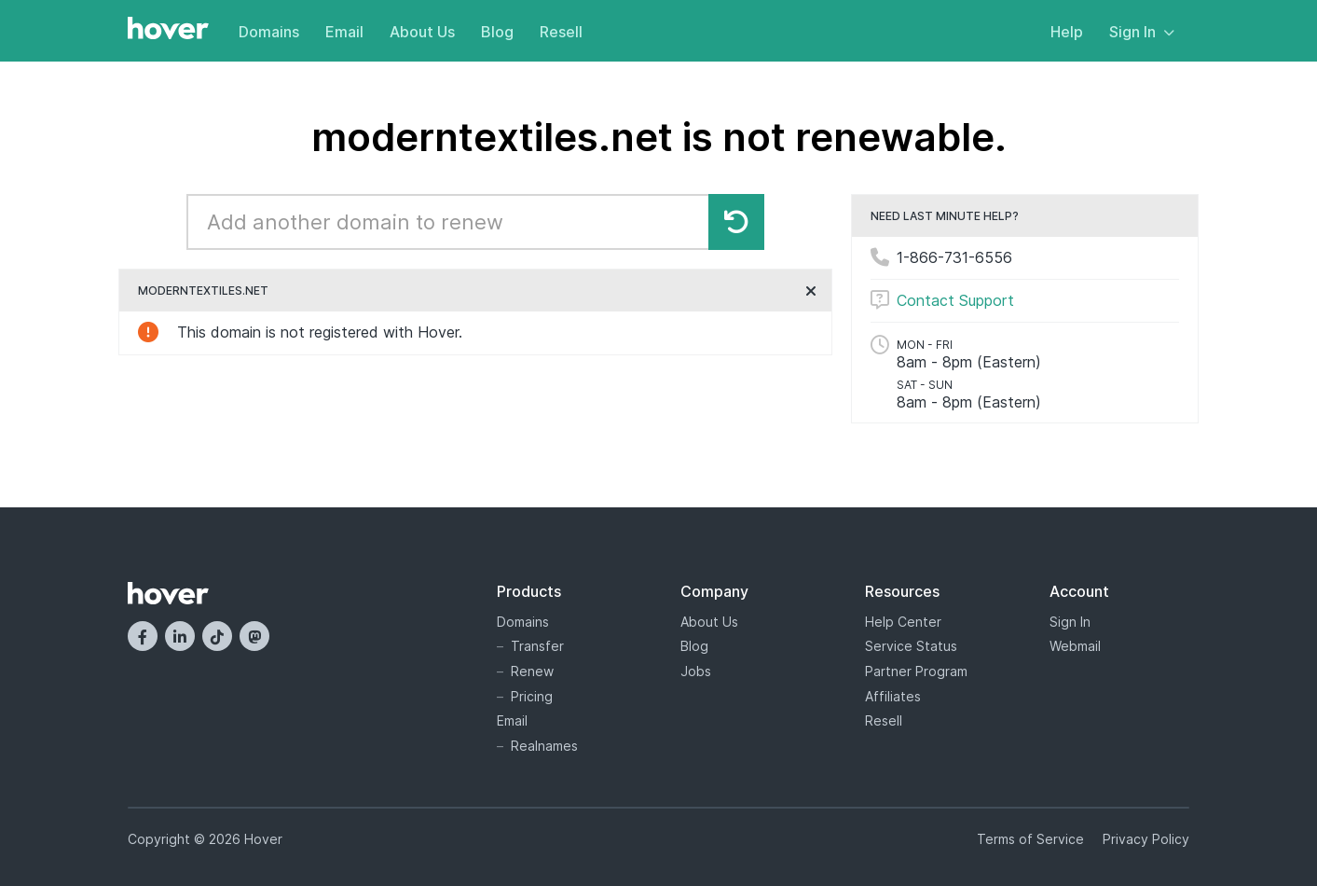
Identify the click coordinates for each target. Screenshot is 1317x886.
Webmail (1075, 646)
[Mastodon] (254, 636)
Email (344, 31)
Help (1066, 31)
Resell (561, 31)
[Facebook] (143, 636)
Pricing (532, 696)
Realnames (544, 746)
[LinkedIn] (180, 636)
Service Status (911, 646)
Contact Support (955, 300)
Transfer (537, 646)
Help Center (903, 622)
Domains (269, 31)
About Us (422, 31)
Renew (532, 671)
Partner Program (916, 671)
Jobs (695, 671)
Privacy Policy (1146, 839)
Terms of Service (1030, 839)
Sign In (1141, 31)
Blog (497, 31)
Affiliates (893, 696)
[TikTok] (217, 636)
